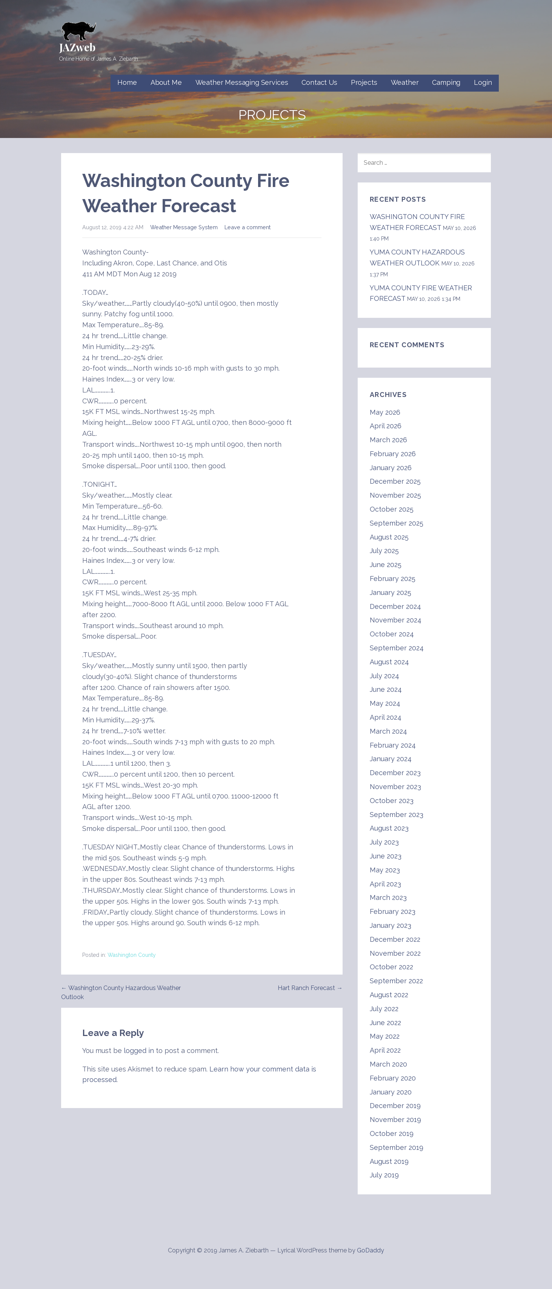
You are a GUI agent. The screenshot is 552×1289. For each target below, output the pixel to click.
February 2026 (393, 454)
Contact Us (319, 82)
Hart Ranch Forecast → (310, 988)
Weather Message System (184, 227)
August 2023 (389, 828)
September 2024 (397, 648)
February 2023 (392, 911)
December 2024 (395, 606)
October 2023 (392, 801)
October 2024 (392, 634)
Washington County (132, 955)
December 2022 (395, 939)
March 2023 (388, 897)
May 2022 (385, 1036)
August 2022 (389, 995)
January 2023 (390, 925)
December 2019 (395, 1106)
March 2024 (388, 731)
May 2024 (385, 703)
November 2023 (395, 787)
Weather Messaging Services (241, 82)
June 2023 (385, 856)
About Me (166, 82)
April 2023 (385, 884)
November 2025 (395, 495)
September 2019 (396, 1147)
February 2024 (393, 745)
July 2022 (384, 1009)
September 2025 (396, 523)
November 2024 (395, 620)
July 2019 (384, 1175)
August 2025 (389, 537)
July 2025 (384, 551)
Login (483, 82)
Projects (364, 82)
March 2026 (388, 440)
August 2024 (389, 662)
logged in (139, 1050)
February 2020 (393, 1078)
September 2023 (396, 814)
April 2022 (385, 1050)
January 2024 (391, 759)
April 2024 (385, 717)
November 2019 (395, 1119)
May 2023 (385, 870)
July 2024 (384, 676)
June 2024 (386, 689)
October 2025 (392, 509)
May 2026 (385, 412)
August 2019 (389, 1161)
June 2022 (385, 1023)
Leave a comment (247, 227)
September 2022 (396, 981)
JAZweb (77, 47)
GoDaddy (370, 1250)
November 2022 (395, 953)
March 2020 (388, 1064)
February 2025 (392, 578)
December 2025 (395, 481)
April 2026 (385, 426)
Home (127, 82)
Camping (446, 82)
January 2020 (391, 1092)
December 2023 (395, 773)
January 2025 (390, 592)
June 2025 (385, 565)
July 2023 (384, 842)
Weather (405, 82)
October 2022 (391, 967)
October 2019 (392, 1133)
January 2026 (391, 468)
